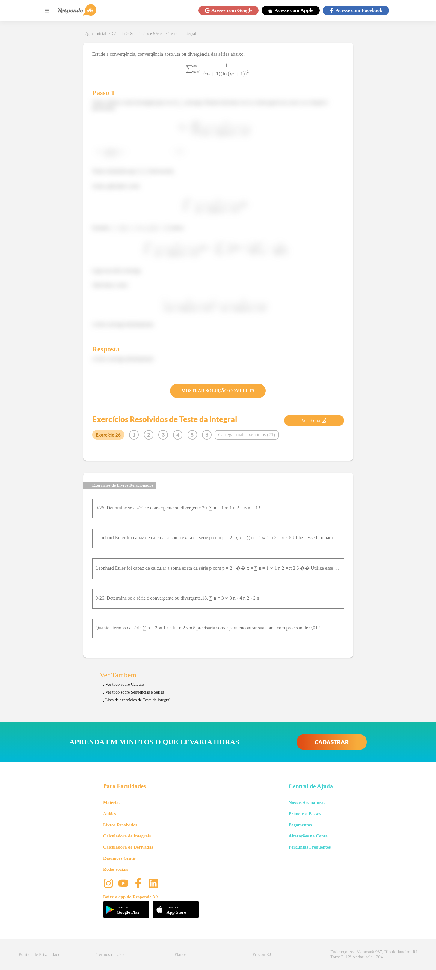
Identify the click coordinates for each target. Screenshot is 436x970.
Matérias (111, 802)
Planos (180, 954)
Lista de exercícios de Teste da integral (138, 700)
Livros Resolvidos (120, 824)
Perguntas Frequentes (310, 847)
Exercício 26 (108, 434)
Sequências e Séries (146, 33)
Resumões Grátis (119, 858)
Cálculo (118, 33)
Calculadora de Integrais (127, 836)
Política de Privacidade (39, 954)
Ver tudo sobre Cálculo (124, 684)
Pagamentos (300, 824)
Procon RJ (261, 954)
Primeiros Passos (305, 813)
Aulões (109, 813)
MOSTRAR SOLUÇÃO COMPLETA (218, 390)
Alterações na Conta (308, 836)
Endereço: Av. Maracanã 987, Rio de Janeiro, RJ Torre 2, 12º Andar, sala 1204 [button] (373, 954)
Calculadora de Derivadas (128, 847)
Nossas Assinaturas (307, 802)
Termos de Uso (110, 954)
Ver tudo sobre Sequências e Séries (134, 692)
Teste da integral (182, 33)
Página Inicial (94, 33)
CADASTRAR (332, 742)
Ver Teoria (313, 420)
